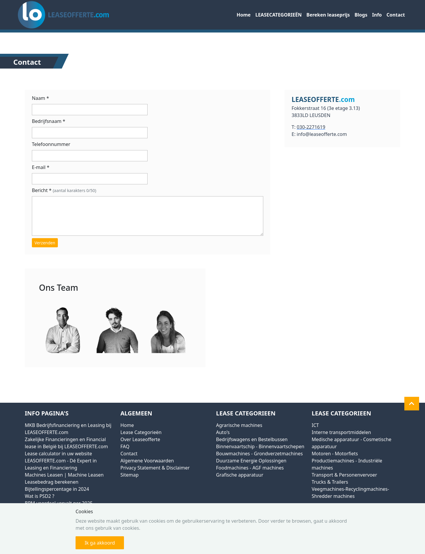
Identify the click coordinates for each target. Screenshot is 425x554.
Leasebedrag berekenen (52, 482)
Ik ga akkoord (100, 543)
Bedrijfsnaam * (48, 121)
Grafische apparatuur (239, 475)
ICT (315, 425)
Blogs (360, 15)
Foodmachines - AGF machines (250, 467)
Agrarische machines (239, 425)
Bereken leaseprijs (328, 15)
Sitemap (129, 475)
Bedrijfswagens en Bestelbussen (251, 439)
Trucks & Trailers (330, 482)
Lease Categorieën (140, 432)
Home (244, 15)
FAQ (124, 446)
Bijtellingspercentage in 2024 (57, 489)
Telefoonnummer (51, 144)
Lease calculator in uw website (58, 453)
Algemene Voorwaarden (147, 460)
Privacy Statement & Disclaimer (155, 467)
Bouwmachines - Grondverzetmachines (259, 453)
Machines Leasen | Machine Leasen (64, 475)
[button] (411, 403)
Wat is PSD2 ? (39, 496)
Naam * (40, 98)
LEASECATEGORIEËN (278, 15)
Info (377, 15)
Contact (396, 15)
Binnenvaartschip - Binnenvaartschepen (260, 446)
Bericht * (64, 190)
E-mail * (40, 167)
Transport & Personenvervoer (344, 475)
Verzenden (45, 243)
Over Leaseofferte (140, 439)
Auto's (223, 432)
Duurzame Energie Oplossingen (251, 460)
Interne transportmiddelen (341, 432)
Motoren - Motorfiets (335, 453)
